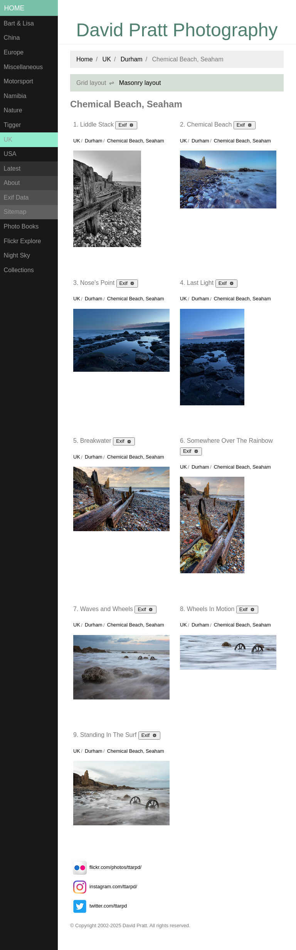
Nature (13, 110)
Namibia (15, 96)
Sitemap (15, 211)
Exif (126, 125)
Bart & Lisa (19, 23)
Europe (14, 52)
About (12, 183)
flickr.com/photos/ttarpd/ (105, 867)
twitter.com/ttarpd (98, 906)
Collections (19, 270)
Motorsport (18, 81)
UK (8, 139)
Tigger (12, 125)
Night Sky (17, 255)
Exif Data (16, 197)
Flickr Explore (22, 241)
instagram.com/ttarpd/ (103, 886)
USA (10, 154)
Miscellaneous (23, 67)
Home (14, 8)
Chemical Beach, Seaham (135, 141)
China (12, 37)
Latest (12, 168)
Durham (132, 59)
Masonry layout (140, 83)
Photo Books (21, 226)
